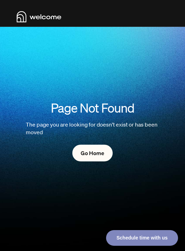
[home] (39, 16)
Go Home (92, 153)
